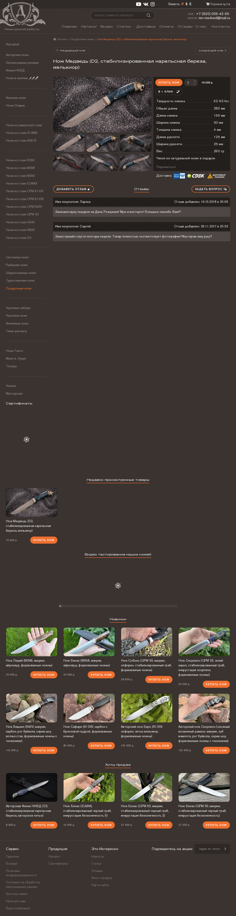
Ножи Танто (14, 351)
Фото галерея (101, 878)
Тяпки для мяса (16, 331)
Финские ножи (16, 98)
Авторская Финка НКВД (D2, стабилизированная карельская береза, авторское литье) (28, 811)
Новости (97, 856)
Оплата (166, 26)
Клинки (11, 386)
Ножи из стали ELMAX (21, 183)
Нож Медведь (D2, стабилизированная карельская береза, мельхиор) (28, 526)
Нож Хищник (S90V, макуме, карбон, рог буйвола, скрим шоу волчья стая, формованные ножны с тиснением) (31, 734)
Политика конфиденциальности (21, 873)
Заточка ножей (16, 894)
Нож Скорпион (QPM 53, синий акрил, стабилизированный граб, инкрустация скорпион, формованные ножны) (201, 667)
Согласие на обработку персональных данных (23, 884)
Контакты (220, 26)
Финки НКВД (15, 70)
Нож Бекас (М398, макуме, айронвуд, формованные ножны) (86, 662)
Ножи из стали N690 (20, 230)
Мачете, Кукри (16, 358)
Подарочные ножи (18, 288)
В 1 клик (169, 91)
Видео (106, 26)
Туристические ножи (20, 280)
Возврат (12, 863)
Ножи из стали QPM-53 (22, 214)
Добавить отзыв (73, 189)
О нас (200, 26)
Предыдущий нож (71, 50)
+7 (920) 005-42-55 (212, 13)
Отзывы (185, 26)
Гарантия (12, 856)
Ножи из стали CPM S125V (25, 199)
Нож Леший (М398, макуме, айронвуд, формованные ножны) (29, 662)
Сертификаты (58, 863)
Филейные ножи (17, 323)
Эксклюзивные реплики (22, 63)
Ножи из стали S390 (20, 160)
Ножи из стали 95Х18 (21, 140)
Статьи (124, 26)
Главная (69, 26)
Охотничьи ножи (17, 257)
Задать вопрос (211, 189)
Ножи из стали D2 (18, 238)
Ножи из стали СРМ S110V (24, 191)
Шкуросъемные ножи (21, 273)
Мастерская (14, 393)
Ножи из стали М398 (20, 168)
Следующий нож (213, 50)
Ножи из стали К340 (20, 222)
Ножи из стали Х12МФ (22, 133)
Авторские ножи (17, 55)
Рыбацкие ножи (17, 265)
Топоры (11, 366)
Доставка (146, 26)
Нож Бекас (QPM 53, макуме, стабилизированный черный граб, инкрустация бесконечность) (202, 811)
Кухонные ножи (16, 315)
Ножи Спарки (15, 105)
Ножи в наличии (22, 78)
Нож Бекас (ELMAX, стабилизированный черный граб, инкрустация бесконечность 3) (87, 811)
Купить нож (168, 82)
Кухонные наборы (18, 308)
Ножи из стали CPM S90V (24, 207)
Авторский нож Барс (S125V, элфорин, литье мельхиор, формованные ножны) (142, 731)
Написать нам (16, 901)
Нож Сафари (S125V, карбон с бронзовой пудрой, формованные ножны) (87, 731)
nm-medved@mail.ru (214, 18)
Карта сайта (100, 885)
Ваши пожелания (18, 908)
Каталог (89, 26)
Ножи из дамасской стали (24, 125)
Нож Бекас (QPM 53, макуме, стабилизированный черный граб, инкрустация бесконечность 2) (145, 811)
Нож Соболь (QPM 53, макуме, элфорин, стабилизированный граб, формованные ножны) (146, 665)
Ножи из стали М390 (20, 176)
